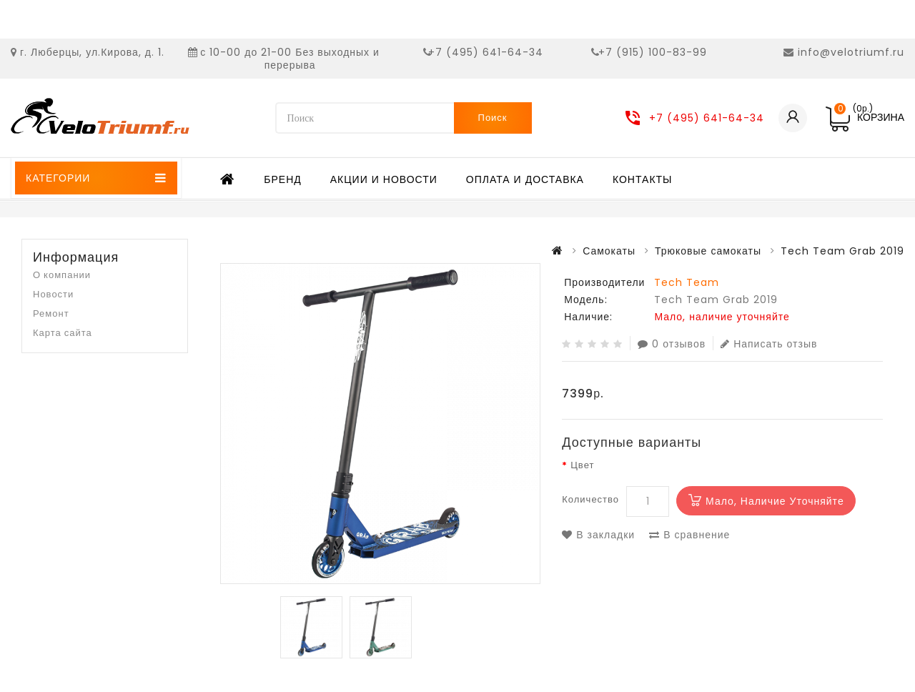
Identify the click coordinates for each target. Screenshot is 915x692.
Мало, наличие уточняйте (775, 501)
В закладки (598, 535)
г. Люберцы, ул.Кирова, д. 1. (92, 52)
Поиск (493, 117)
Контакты (643, 179)
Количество (590, 499)
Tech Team (686, 282)
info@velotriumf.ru (851, 52)
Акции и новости (383, 179)
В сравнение (689, 535)
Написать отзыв (769, 343)
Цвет (582, 465)
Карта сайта (62, 333)
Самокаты (609, 251)
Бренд (282, 179)
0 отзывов (672, 343)
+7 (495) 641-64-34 (485, 52)
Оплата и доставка (525, 179)
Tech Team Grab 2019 (842, 251)
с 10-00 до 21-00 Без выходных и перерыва (290, 58)
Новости (53, 294)
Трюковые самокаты (708, 251)
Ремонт (51, 313)
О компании (62, 275)
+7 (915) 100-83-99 (652, 52)
